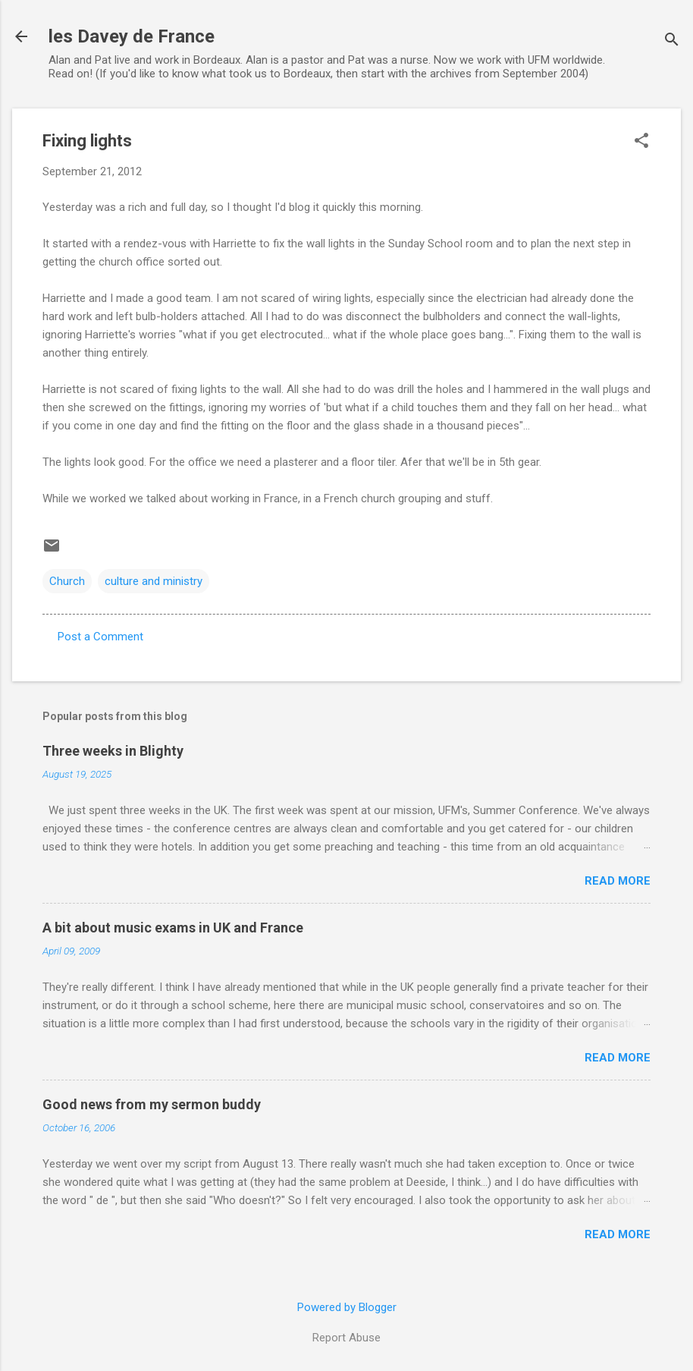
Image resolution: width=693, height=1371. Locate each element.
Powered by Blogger (347, 1307)
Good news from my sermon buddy (151, 1104)
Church (67, 581)
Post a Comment (100, 636)
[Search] (672, 41)
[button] (641, 142)
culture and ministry (153, 581)
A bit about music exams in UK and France (172, 927)
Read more (618, 881)
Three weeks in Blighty (112, 751)
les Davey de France (132, 36)
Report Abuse (346, 1337)
